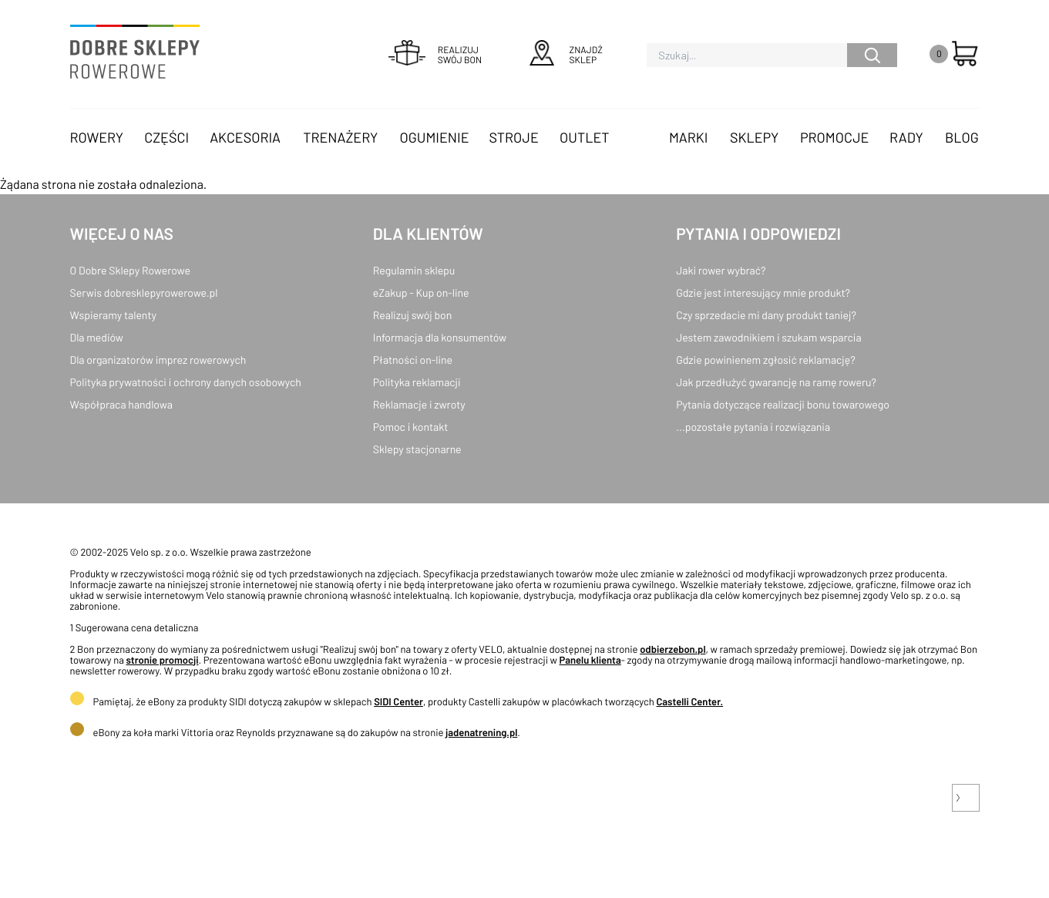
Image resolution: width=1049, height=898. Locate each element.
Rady (906, 137)
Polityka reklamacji (417, 381)
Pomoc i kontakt (411, 426)
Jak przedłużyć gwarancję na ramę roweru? (776, 381)
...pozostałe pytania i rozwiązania (753, 426)
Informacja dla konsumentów (439, 337)
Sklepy (754, 137)
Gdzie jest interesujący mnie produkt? (763, 292)
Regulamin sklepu (414, 270)
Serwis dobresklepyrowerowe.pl (144, 292)
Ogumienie (434, 137)
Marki (688, 137)
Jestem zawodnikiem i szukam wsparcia (768, 337)
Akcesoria (245, 137)
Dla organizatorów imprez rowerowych (158, 359)
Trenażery (340, 137)
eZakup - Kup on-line (421, 292)
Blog (962, 137)
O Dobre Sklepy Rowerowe (130, 270)
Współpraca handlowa (121, 404)
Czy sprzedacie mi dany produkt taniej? (766, 314)
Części (166, 137)
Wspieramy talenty (113, 314)
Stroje (514, 137)
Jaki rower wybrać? (720, 270)
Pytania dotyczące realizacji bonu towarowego (782, 404)
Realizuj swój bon (412, 314)
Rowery (97, 137)
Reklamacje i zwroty (419, 404)
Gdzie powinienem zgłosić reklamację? (766, 359)
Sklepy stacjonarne (417, 449)
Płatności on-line (412, 359)
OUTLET (584, 137)
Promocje (834, 137)
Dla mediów (96, 337)
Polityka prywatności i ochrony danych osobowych (185, 381)
